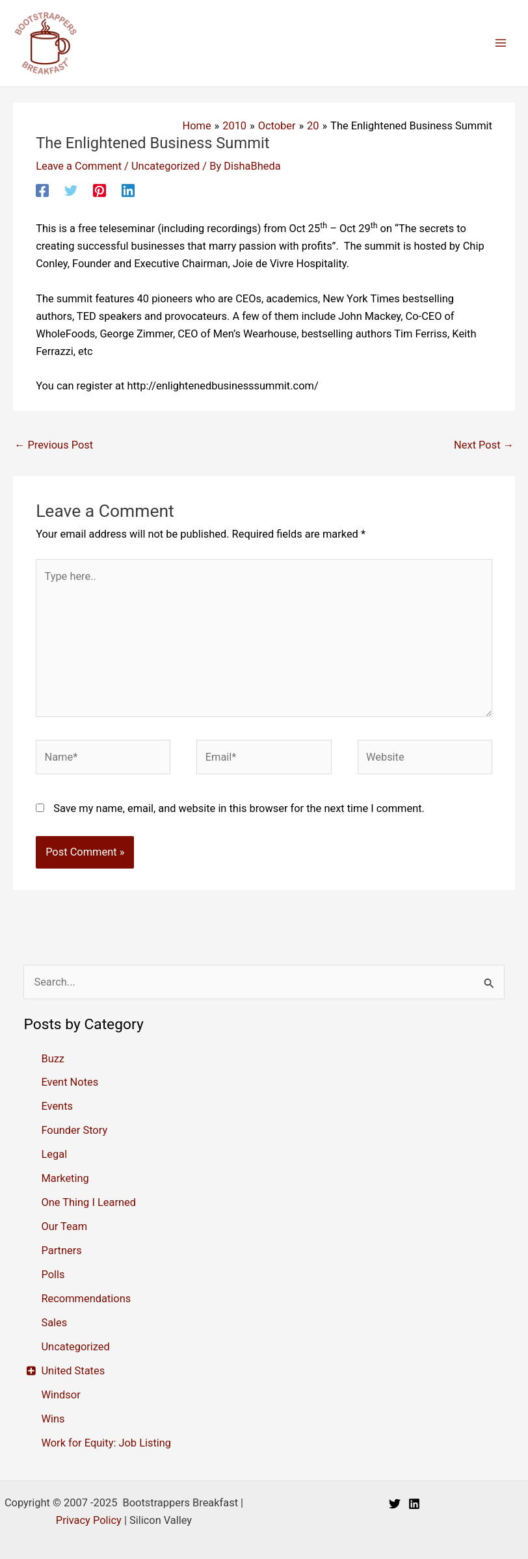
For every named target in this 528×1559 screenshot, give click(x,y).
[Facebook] (42, 190)
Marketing (64, 1178)
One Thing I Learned (88, 1202)
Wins (52, 1419)
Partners (61, 1250)
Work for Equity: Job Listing (106, 1443)
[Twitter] (70, 190)
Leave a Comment (79, 166)
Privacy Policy (89, 1520)
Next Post (484, 445)
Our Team (64, 1226)
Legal (54, 1154)
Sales (54, 1323)
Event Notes (69, 1082)
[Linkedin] (128, 190)
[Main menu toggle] (500, 43)
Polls (52, 1274)
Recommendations (86, 1298)
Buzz (52, 1059)
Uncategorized (165, 166)
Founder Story (74, 1130)
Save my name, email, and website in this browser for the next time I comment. (239, 808)
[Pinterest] (99, 190)
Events (57, 1106)
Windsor (60, 1395)
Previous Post (53, 445)
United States (73, 1371)
